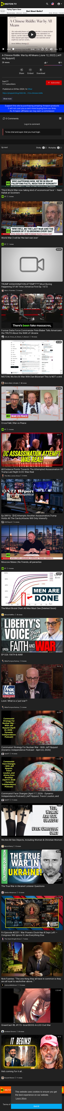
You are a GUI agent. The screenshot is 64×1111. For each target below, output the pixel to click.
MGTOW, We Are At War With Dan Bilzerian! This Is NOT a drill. (31, 376)
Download (41, 71)
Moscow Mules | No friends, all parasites (21, 562)
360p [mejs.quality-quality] (56, 49)
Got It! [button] (36, 1106)
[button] (52, 3)
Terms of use (8, 1104)
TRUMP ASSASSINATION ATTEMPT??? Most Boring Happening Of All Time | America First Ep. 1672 (26, 285)
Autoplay (52, 148)
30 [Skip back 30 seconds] (42, 49)
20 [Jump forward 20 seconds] (46, 49)
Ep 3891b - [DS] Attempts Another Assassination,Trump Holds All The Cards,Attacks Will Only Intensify (28, 517)
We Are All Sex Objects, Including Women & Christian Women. (31, 840)
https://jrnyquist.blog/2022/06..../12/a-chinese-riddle (23, 93)
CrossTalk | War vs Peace (13, 423)
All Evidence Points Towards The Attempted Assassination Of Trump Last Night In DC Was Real (32, 470)
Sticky (38, 148)
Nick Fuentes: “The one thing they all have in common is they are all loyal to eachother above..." (31, 980)
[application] (32, 34)
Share (21, 71)
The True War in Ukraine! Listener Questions (23, 886)
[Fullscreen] (60, 49)
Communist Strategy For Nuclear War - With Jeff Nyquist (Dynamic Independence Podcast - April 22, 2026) (29, 748)
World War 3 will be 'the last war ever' (19, 237)
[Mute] (51, 49)
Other (30, 89)
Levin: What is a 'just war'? (14, 701)
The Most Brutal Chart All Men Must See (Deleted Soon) (28, 608)
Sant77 (5, 81)
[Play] (3, 49)
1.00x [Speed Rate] (38, 49)
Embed (30, 71)
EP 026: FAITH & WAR (12, 654)
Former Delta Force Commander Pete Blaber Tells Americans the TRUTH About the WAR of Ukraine (31, 331)
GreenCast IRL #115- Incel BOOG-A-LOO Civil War (26, 1025)
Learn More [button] (21, 1098)
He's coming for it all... (12, 1071)
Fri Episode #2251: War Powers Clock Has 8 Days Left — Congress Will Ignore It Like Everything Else (29, 933)
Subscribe (54, 83)
